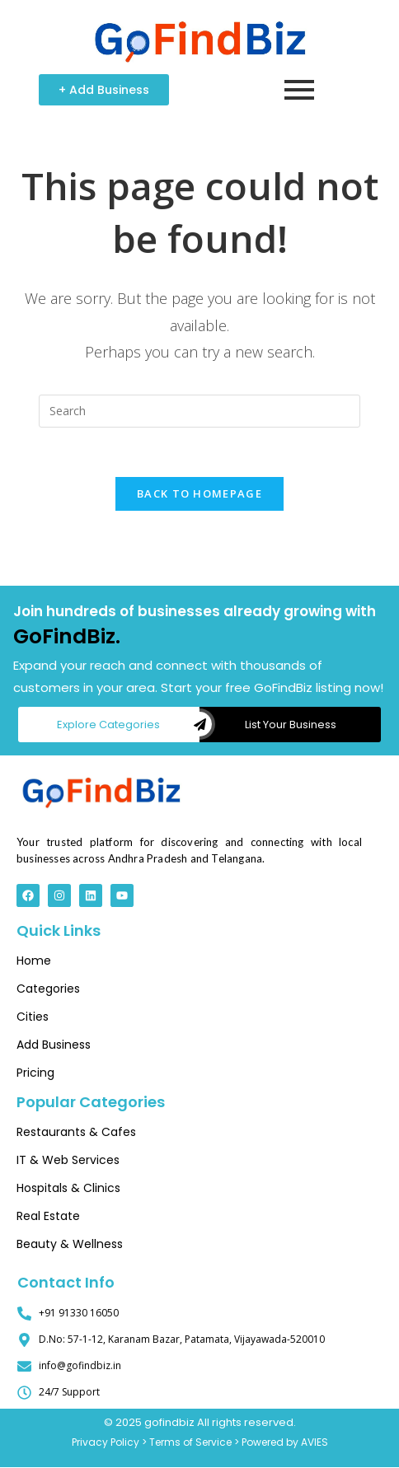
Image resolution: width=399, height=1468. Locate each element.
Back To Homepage (199, 494)
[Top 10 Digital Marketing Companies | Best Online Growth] (100, 790)
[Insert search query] (199, 411)
